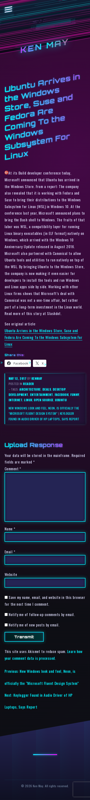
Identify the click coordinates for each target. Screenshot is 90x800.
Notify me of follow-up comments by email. (42, 614)
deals (46, 389)
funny (74, 394)
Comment (13, 468)
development (18, 394)
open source (43, 400)
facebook (62, 394)
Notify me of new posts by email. (34, 624)
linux (28, 400)
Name (10, 528)
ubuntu (61, 400)
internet (16, 400)
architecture (30, 389)
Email (10, 551)
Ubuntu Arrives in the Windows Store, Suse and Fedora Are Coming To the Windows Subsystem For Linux (43, 337)
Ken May (45, 46)
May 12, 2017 (18, 378)
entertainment (41, 394)
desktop (59, 389)
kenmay (36, 378)
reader (28, 383)
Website (11, 574)
